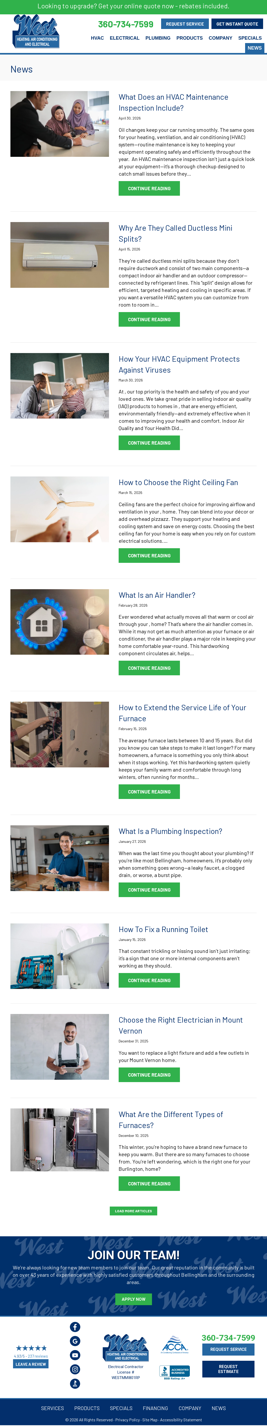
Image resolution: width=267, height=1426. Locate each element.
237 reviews (38, 1356)
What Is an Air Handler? (157, 594)
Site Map (149, 1419)
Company (220, 38)
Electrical (124, 38)
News (255, 48)
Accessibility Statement (181, 1419)
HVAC (97, 38)
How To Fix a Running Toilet (163, 929)
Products (190, 38)
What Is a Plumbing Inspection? (170, 831)
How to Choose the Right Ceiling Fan (178, 482)
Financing (155, 1408)
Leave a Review (31, 1364)
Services (52, 1408)
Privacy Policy (127, 1419)
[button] (133, 1211)
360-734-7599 (228, 1338)
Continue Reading (154, 188)
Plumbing (158, 38)
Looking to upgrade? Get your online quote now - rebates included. (133, 6)
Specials (250, 38)
